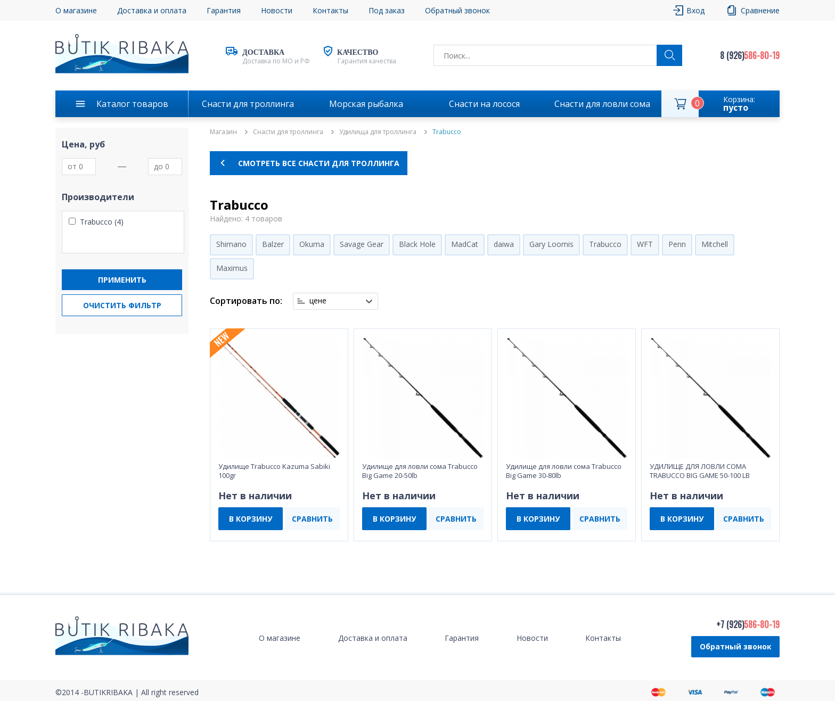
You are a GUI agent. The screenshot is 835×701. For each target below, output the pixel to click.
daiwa (504, 244)
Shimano (231, 244)
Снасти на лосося (484, 104)
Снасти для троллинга (248, 104)
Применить (122, 280)
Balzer (273, 244)
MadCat (464, 244)
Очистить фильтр (122, 305)
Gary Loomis (551, 244)
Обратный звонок (457, 10)
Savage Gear (361, 244)
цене (317, 300)
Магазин (223, 132)
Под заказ (387, 10)
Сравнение (760, 10)
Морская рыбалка (366, 104)
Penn (677, 244)
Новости (276, 10)
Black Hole (417, 244)
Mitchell (714, 244)
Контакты (330, 10)
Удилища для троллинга (377, 132)
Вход (695, 10)
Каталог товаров (132, 104)
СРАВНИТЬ (312, 519)
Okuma (311, 244)
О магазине (76, 10)
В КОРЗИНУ (250, 519)
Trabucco (605, 244)
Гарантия (224, 10)
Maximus (232, 268)
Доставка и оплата (151, 10)
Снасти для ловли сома (602, 104)
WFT (645, 244)
